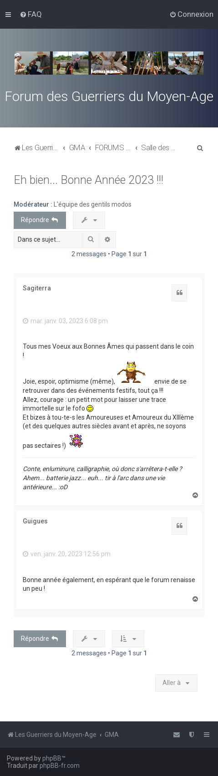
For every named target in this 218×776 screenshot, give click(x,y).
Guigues (35, 521)
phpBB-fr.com (60, 765)
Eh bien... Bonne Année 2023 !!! (88, 180)
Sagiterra (37, 288)
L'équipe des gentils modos (93, 204)
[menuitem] (31, 14)
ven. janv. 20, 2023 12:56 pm (67, 554)
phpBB (51, 758)
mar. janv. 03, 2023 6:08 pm (65, 321)
